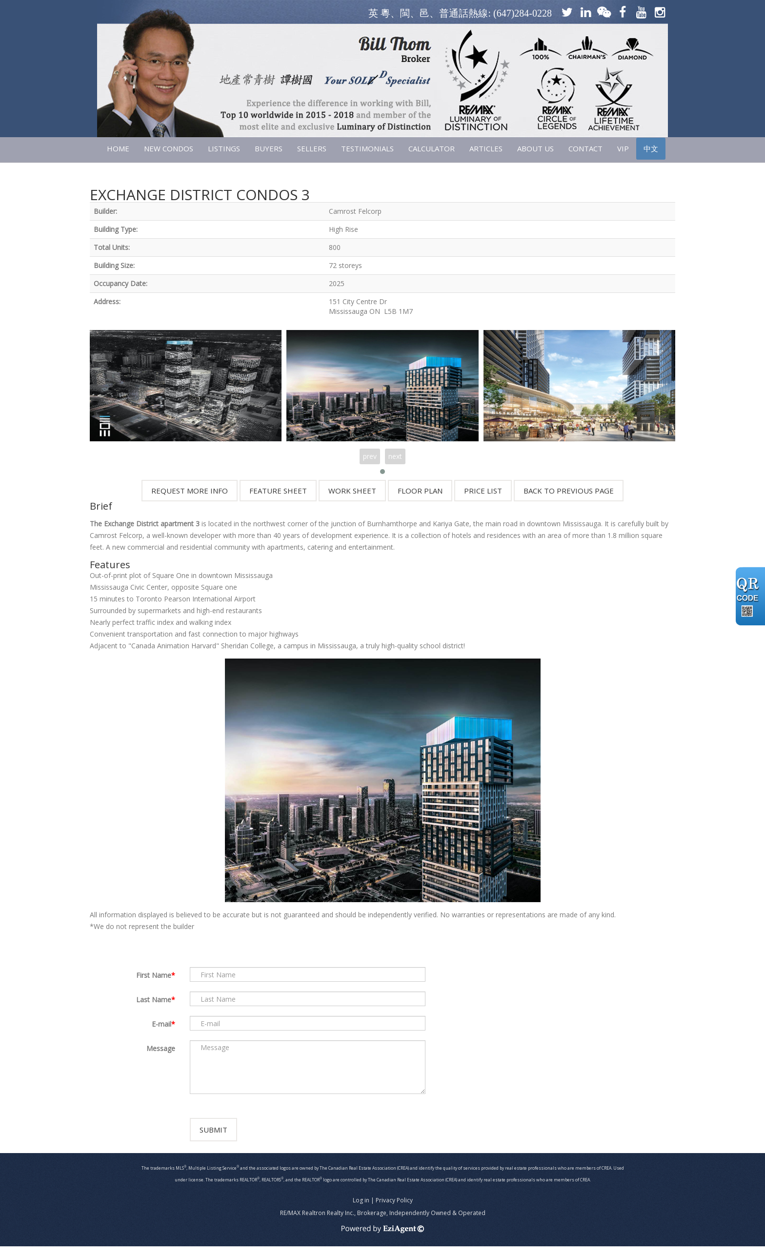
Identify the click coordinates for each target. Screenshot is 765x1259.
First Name (153, 975)
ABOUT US (535, 148)
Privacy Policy (394, 1213)
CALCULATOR (431, 148)
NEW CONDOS (168, 148)
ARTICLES (486, 148)
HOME (118, 148)
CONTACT (585, 148)
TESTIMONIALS (367, 148)
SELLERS (311, 148)
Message (160, 1048)
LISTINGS (224, 148)
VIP (623, 148)
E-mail (161, 1024)
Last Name (153, 999)
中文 (651, 148)
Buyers (268, 148)
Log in (361, 1213)
